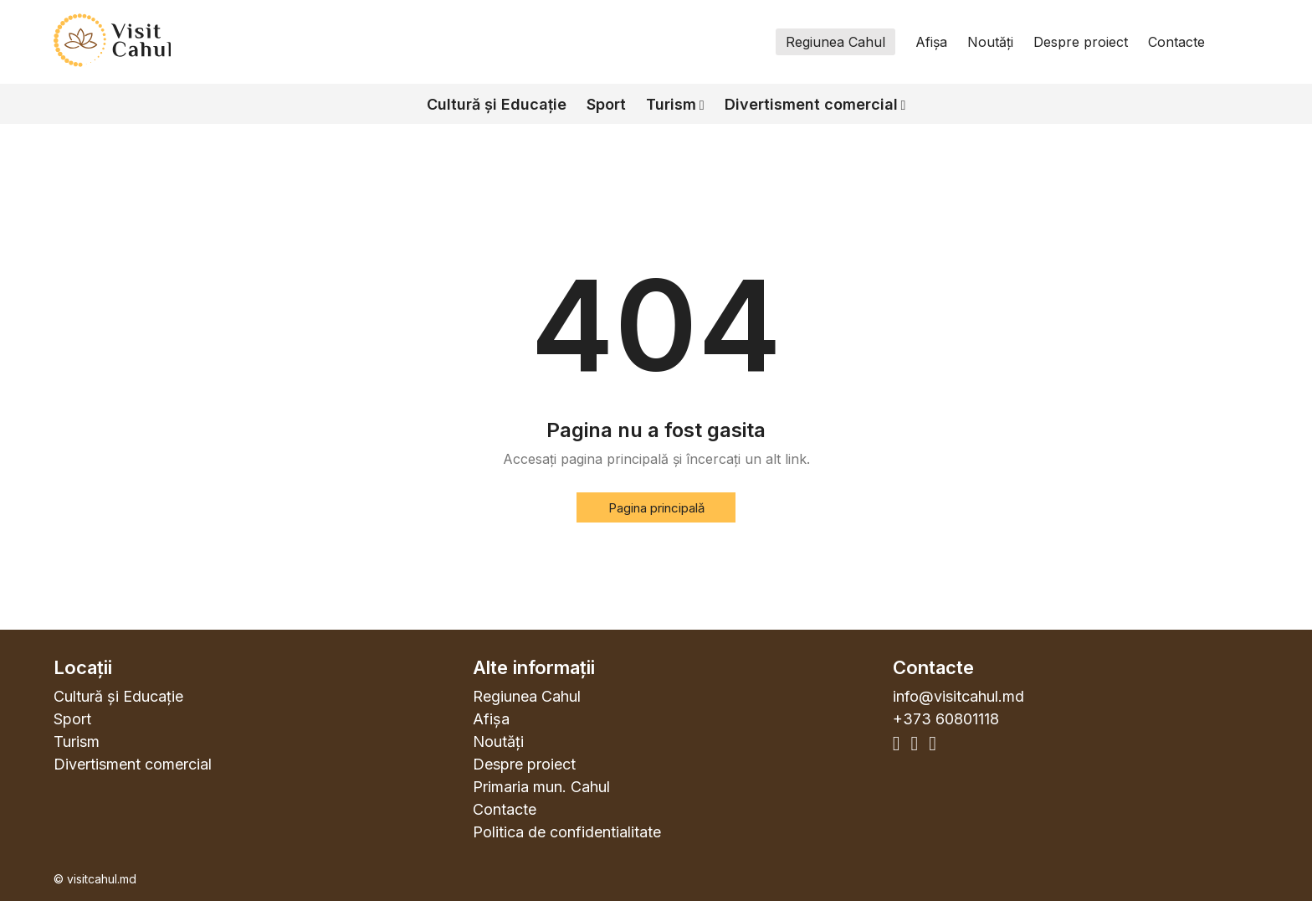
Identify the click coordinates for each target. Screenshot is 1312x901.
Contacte (1176, 41)
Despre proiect (1080, 41)
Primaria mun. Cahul (541, 786)
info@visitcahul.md (958, 696)
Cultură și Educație (496, 104)
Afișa (931, 41)
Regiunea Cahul (835, 41)
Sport (606, 104)
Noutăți (990, 41)
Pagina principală (656, 508)
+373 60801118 (946, 719)
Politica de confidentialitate (567, 832)
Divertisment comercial (811, 104)
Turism (671, 104)
